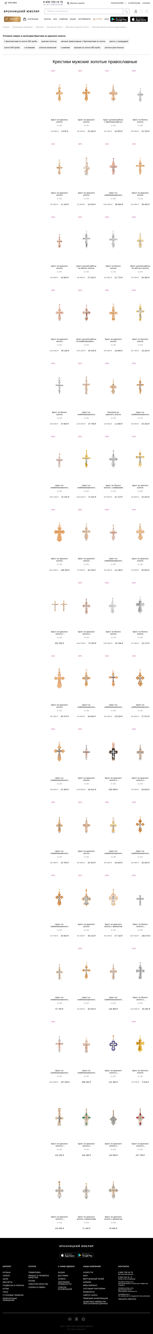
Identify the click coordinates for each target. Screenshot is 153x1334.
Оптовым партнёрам (94, 1289)
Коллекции (30, 19)
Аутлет (97, 19)
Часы (5, 1292)
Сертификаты (84, 19)
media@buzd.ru (124, 1294)
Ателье (31, 1281)
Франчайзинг (90, 1286)
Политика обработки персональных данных (95, 1303)
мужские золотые (49, 41)
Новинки (63, 19)
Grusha (47, 19)
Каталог (11, 19)
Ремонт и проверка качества (38, 1277)
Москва (10, 3)
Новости (88, 1273)
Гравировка (34, 1273)
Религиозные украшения (10, 1299)
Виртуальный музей (93, 1279)
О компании (134, 3)
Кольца (7, 1273)
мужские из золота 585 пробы (87, 47)
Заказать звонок (76, 3)
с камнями (65, 47)
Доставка (63, 1276)
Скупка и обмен (36, 1287)
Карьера (87, 1282)
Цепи (5, 1279)
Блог (107, 19)
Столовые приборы (13, 1295)
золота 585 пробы (12, 47)
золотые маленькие (47, 47)
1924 (55, 19)
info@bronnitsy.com (126, 1282)
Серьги (6, 1276)
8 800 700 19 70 (125, 1273)
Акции (73, 19)
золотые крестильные (114, 47)
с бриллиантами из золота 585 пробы (20, 41)
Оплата (62, 1279)
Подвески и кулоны (13, 1286)
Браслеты (7, 1282)
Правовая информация (95, 1299)
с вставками (29, 47)
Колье (6, 1289)
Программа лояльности (64, 1283)
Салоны (146, 3)
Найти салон (90, 1295)
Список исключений (65, 1288)
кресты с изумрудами (118, 41)
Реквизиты (89, 1292)
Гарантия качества (38, 1284)
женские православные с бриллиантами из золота (83, 41)
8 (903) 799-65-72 (125, 1277)
